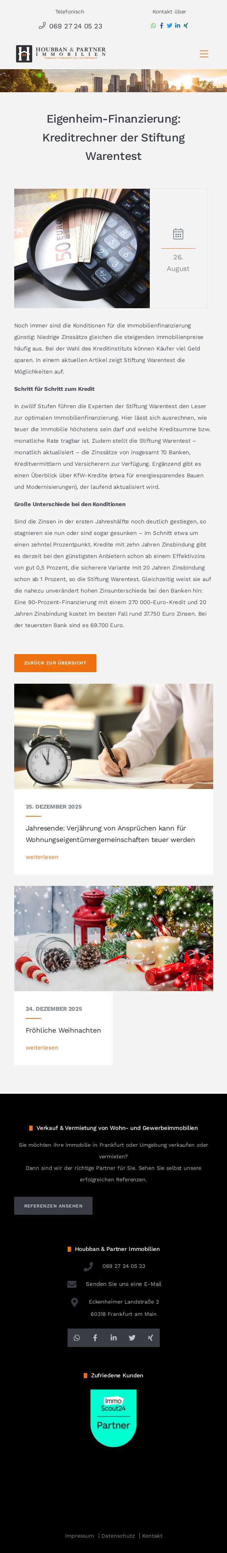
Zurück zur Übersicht (55, 663)
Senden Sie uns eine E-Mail (113, 1284)
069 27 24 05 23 (69, 26)
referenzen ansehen (53, 1206)
